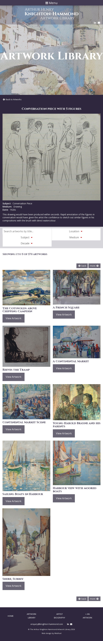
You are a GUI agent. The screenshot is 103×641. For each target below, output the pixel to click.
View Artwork (13, 318)
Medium (76, 237)
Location (76, 231)
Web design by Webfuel (51, 633)
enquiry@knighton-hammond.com (47, 624)
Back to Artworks (12, 99)
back (82, 265)
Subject (27, 237)
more (94, 265)
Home (11, 616)
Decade (27, 243)
